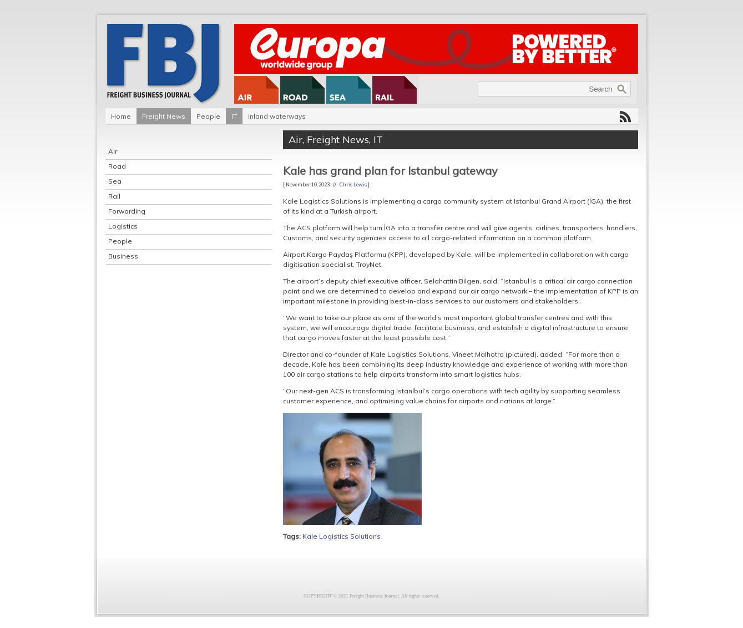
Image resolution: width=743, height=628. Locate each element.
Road (117, 166)
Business (123, 256)
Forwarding (126, 211)
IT (234, 116)
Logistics (123, 226)
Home (121, 116)
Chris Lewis (353, 184)
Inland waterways (277, 116)
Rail (114, 196)
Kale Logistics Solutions (341, 536)
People (208, 116)
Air (112, 151)
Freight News (163, 116)
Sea (115, 181)
